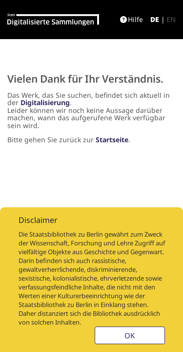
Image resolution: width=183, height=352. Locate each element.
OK (129, 335)
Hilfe (131, 19)
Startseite (112, 139)
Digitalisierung (45, 102)
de (154, 19)
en (171, 19)
